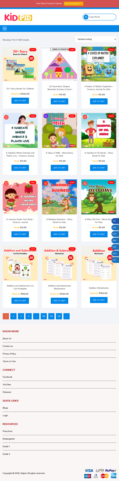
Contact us (8, 346)
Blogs (5, 408)
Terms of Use (9, 361)
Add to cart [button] (20, 101)
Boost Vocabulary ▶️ (73, 3)
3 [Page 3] (21, 316)
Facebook (7, 377)
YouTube (7, 384)
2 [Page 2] (13, 316)
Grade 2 (6, 454)
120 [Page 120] (59, 316)
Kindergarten (9, 438)
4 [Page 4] (28, 316)
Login (5, 415)
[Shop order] (95, 39)
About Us (7, 338)
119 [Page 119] (51, 316)
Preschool (7, 431)
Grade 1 (6, 446)
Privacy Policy (9, 353)
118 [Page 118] (43, 316)
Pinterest (7, 392)
